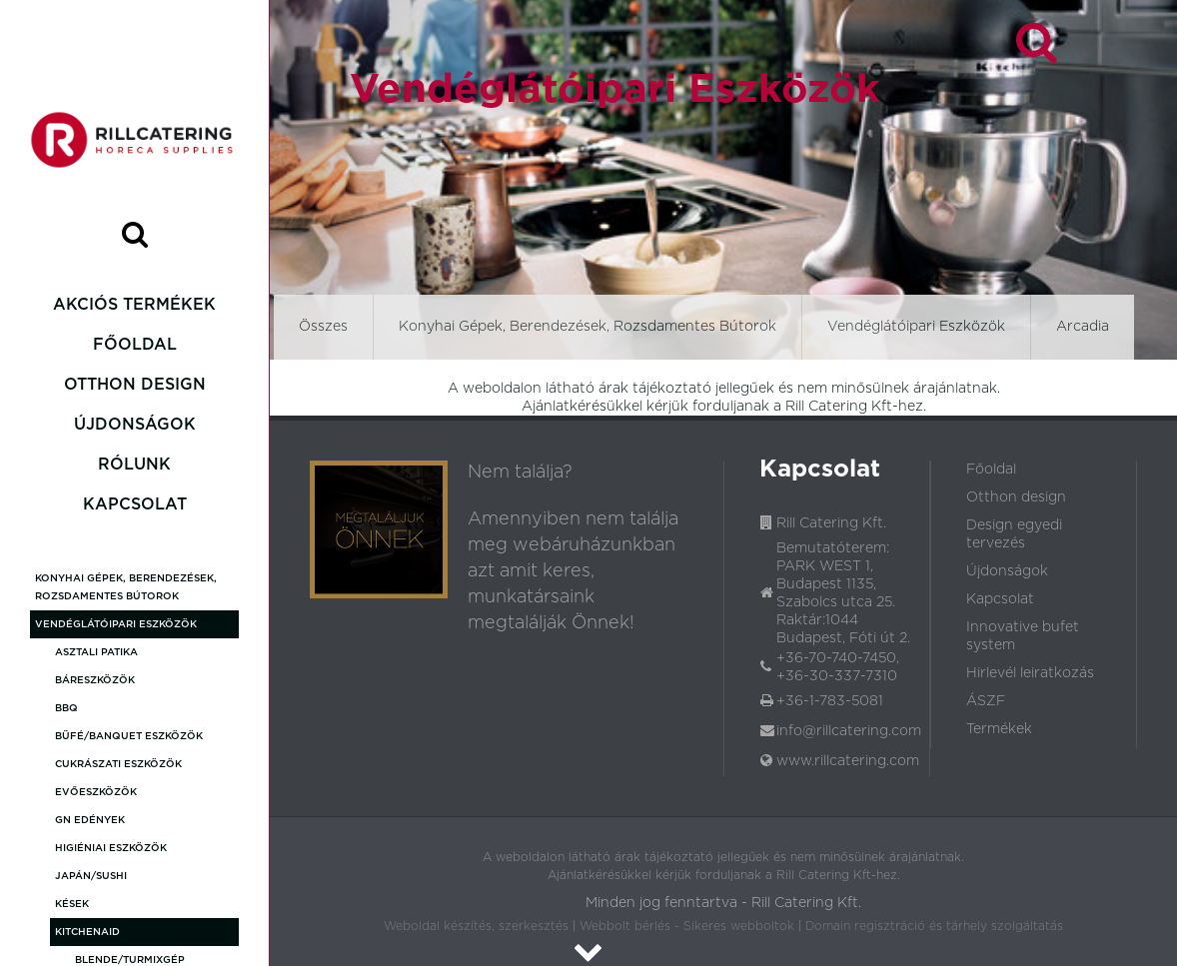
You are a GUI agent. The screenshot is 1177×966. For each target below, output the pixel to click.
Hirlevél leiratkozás (1030, 673)
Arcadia (1082, 327)
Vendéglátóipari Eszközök (116, 624)
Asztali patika (96, 652)
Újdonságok (135, 425)
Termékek (999, 729)
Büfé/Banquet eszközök (129, 736)
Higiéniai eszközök (111, 848)
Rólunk (134, 465)
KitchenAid (87, 932)
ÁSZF (985, 701)
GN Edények (90, 820)
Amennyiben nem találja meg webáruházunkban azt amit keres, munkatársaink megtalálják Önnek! (573, 571)
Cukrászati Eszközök (118, 764)
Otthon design (135, 385)
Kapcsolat (135, 504)
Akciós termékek (134, 305)
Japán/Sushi (91, 876)
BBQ (66, 708)
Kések (72, 904)
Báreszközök (95, 680)
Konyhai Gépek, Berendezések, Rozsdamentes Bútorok (126, 587)
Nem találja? (520, 473)
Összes (323, 327)
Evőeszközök (96, 792)
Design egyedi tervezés (1014, 534)
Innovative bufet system (1022, 636)
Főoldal (135, 345)
